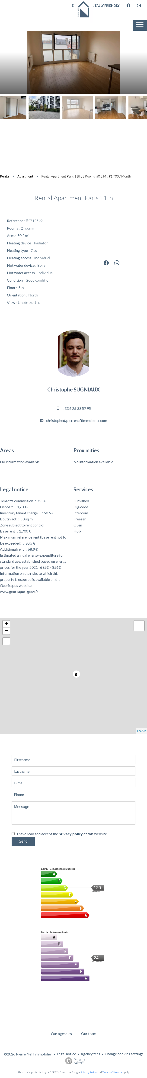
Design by (74, 1060)
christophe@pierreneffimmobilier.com (76, 420)
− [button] (6, 631)
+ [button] (6, 624)
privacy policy (71, 834)
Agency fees (90, 1054)
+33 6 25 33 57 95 (76, 408)
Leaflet (141, 730)
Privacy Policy (88, 1072)
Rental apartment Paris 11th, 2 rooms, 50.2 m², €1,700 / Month (86, 176)
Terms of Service (112, 1072)
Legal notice (66, 1054)
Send (23, 841)
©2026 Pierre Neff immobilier (28, 1054)
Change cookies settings (124, 1054)
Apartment (25, 176)
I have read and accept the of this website (62, 834)
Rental (5, 176)
